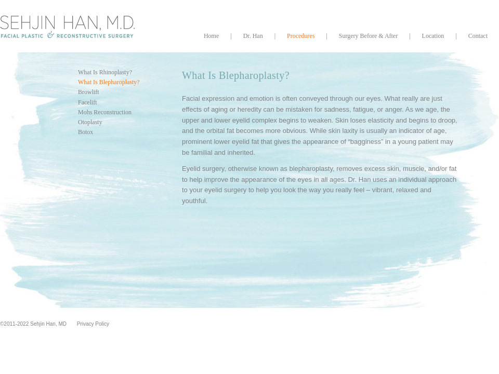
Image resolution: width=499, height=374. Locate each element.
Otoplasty (90, 122)
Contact (478, 35)
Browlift (88, 92)
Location (433, 35)
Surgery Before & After (368, 35)
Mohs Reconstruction (105, 112)
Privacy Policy (93, 324)
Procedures (300, 35)
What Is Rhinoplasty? (105, 72)
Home (211, 35)
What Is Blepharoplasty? (109, 82)
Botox (85, 132)
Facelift (87, 102)
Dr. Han (253, 35)
